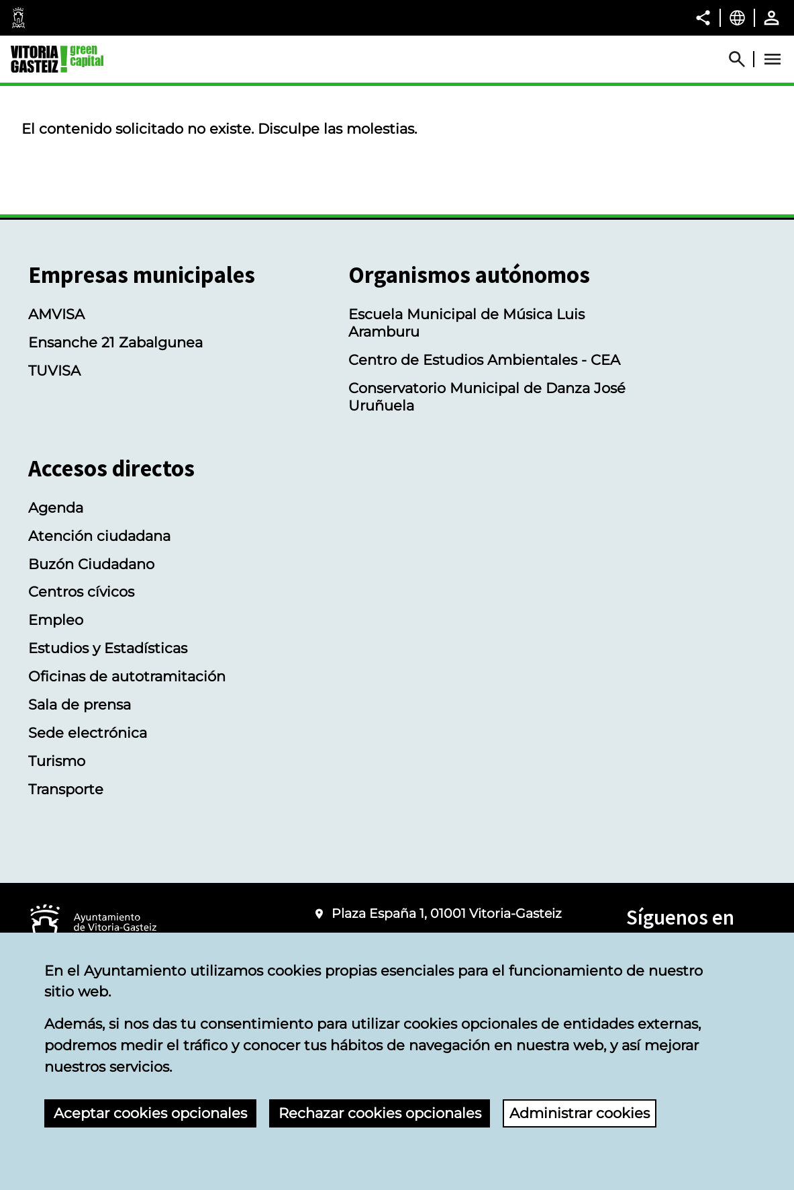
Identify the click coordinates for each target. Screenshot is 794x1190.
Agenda (55, 507)
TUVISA (54, 370)
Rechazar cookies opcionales (380, 1112)
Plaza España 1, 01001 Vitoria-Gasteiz (447, 913)
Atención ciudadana (99, 535)
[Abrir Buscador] (743, 59)
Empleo (55, 619)
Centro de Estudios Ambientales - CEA (484, 359)
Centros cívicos (81, 591)
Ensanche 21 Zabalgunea (115, 342)
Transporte (65, 789)
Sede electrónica (87, 732)
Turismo (56, 760)
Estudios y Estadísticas (107, 647)
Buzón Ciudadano (91, 563)
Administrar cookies (579, 1112)
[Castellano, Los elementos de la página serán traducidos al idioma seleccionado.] (737, 17)
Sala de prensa (79, 704)
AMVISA (56, 314)
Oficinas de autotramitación (127, 676)
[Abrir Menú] (772, 59)
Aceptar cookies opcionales (150, 1112)
